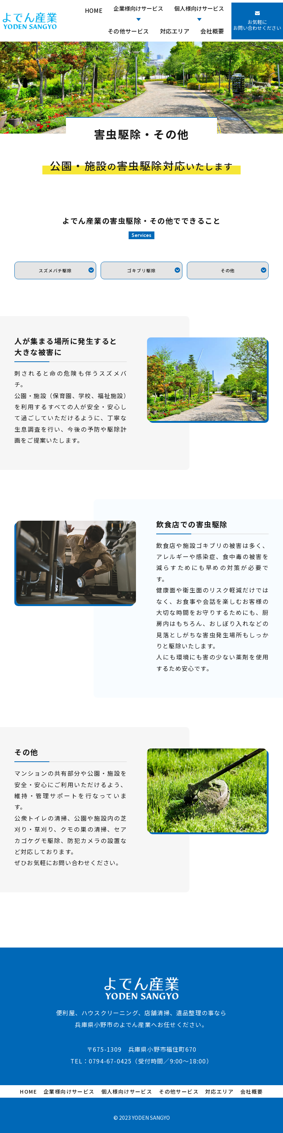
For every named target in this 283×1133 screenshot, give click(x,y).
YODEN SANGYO (151, 1113)
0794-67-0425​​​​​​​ (110, 1056)
